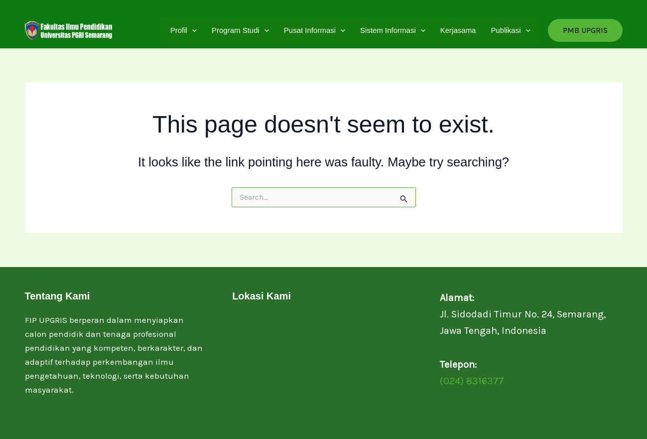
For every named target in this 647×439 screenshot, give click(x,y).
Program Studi (240, 30)
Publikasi (510, 30)
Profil (183, 30)
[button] (585, 30)
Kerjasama (458, 30)
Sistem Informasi (392, 30)
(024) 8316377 (472, 381)
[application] (192, 30)
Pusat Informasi (314, 30)
